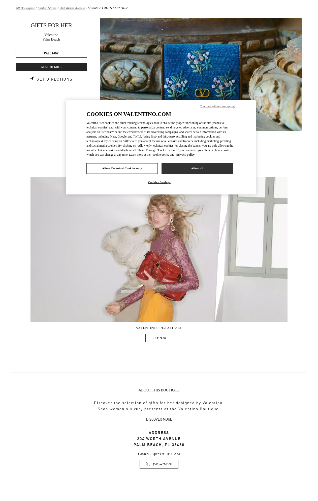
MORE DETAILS (51, 67)
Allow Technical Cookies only (122, 168)
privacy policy (185, 154)
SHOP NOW (162, 339)
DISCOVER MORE (159, 419)
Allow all (197, 168)
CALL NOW (51, 53)
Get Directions (55, 79)
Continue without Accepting (217, 106)
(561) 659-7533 (162, 464)
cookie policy (160, 154)
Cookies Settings (159, 182)
